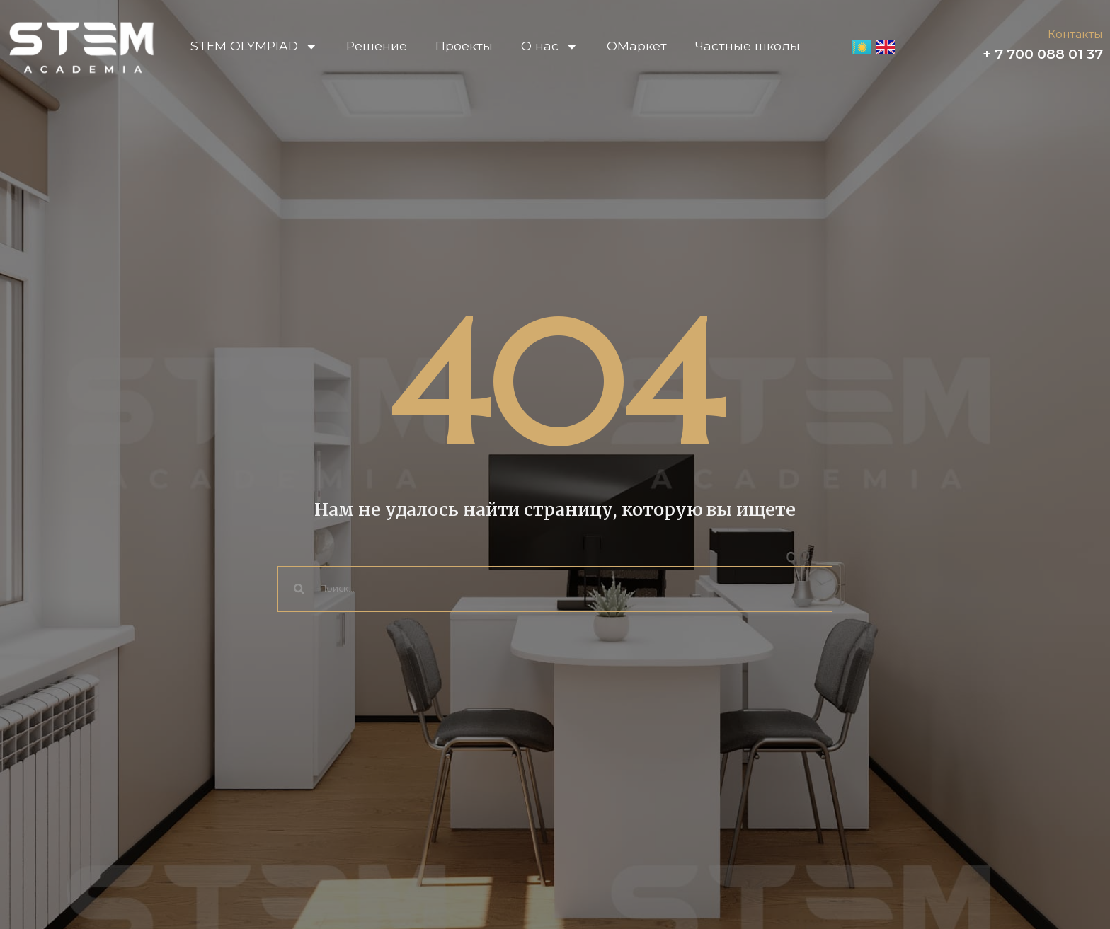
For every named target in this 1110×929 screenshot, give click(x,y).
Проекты (464, 45)
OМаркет (637, 45)
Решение (376, 45)
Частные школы (747, 45)
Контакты (1075, 34)
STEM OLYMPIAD (254, 46)
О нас (549, 46)
